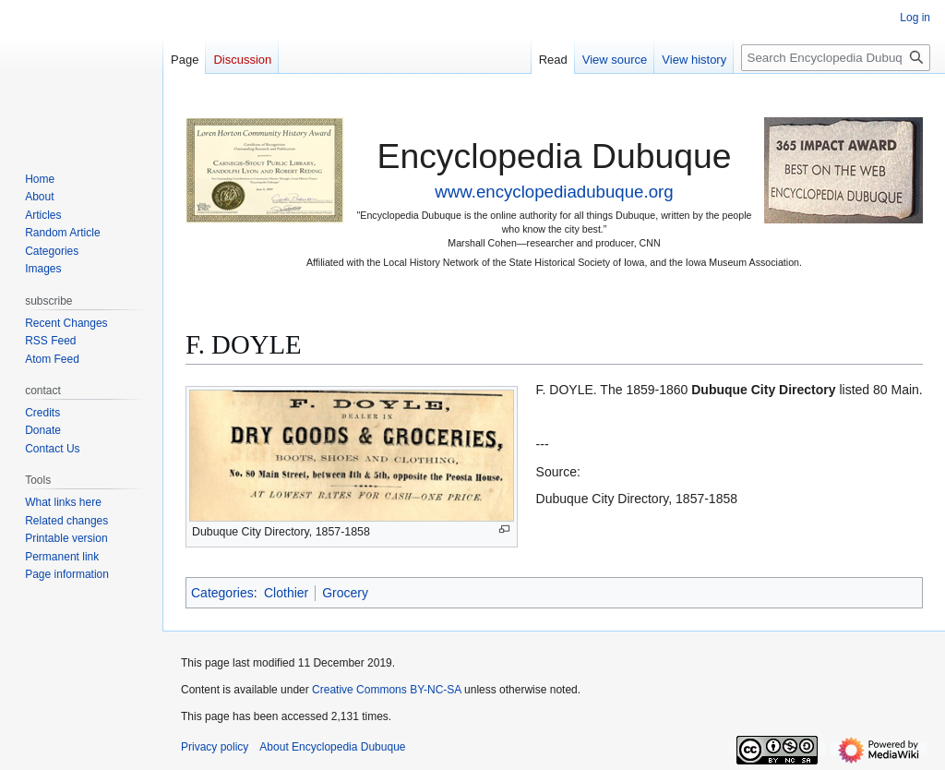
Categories (222, 592)
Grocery (345, 592)
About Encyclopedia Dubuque (332, 746)
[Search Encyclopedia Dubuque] (835, 57)
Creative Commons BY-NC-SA (386, 689)
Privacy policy (214, 746)
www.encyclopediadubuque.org (554, 191)
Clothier (286, 592)
